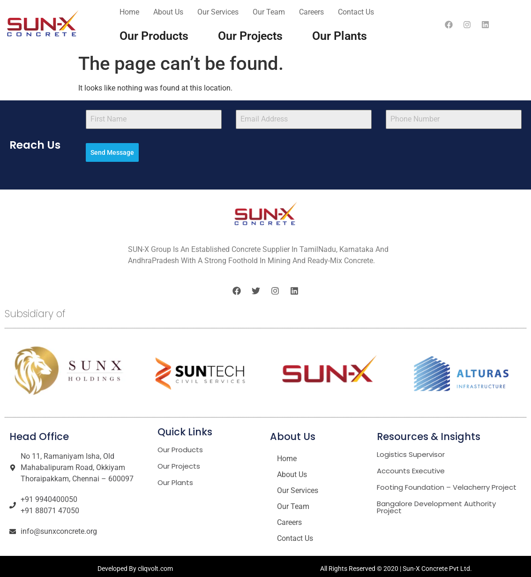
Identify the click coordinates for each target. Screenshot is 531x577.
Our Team (269, 12)
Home (129, 12)
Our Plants (339, 36)
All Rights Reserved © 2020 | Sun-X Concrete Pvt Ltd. (396, 564)
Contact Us (356, 12)
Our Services (218, 12)
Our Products (154, 36)
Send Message (112, 152)
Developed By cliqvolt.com (135, 564)
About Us (168, 12)
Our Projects (250, 36)
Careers (311, 12)
